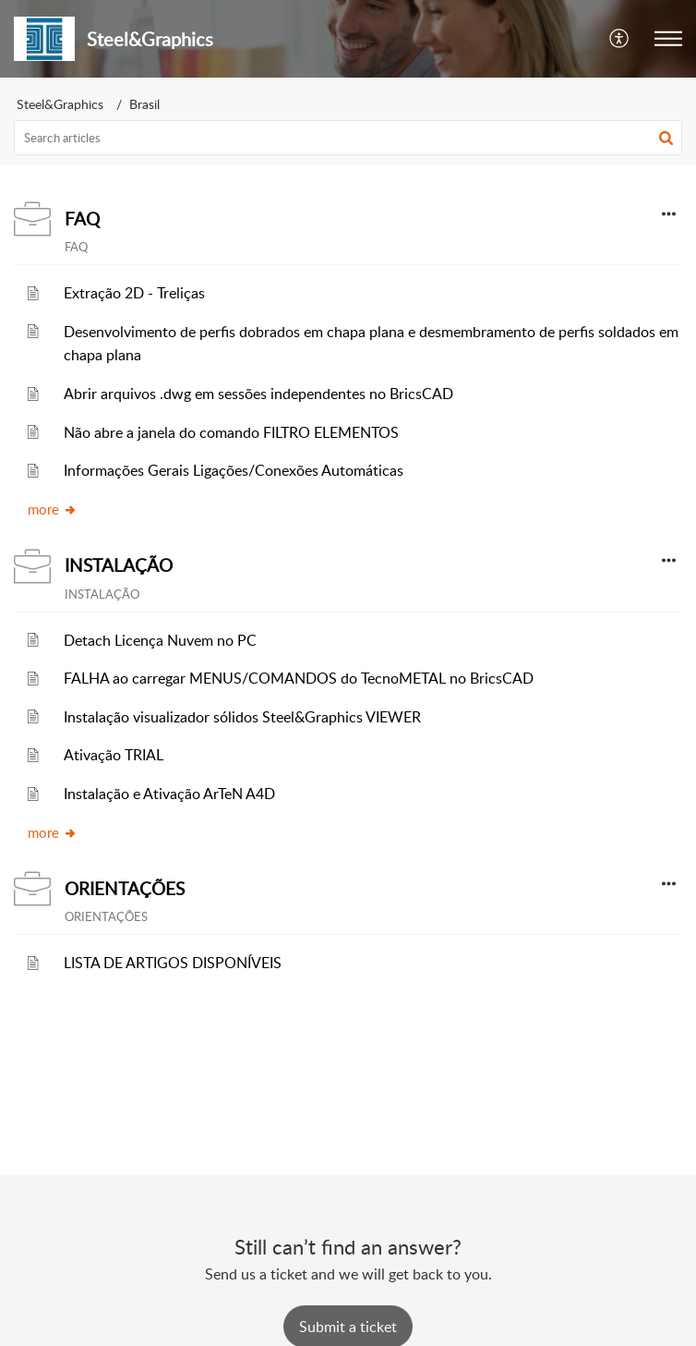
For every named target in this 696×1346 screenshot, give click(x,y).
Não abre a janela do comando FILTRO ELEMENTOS (231, 432)
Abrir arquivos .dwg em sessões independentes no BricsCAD (258, 393)
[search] (348, 137)
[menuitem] (620, 39)
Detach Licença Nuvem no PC (160, 640)
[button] (668, 39)
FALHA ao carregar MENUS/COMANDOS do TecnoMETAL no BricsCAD (299, 678)
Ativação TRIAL (113, 755)
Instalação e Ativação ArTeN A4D (169, 793)
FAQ (82, 219)
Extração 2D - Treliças (134, 293)
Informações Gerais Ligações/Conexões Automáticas (233, 470)
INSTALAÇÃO (119, 565)
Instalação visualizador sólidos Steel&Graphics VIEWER (242, 717)
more (53, 509)
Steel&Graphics (60, 104)
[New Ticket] (348, 1326)
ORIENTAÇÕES (125, 889)
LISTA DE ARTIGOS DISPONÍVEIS (173, 962)
